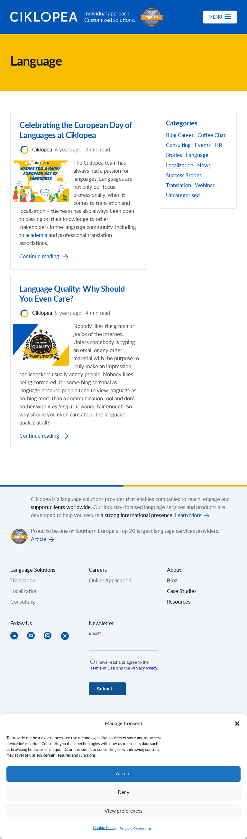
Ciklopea (44, 17)
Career (186, 135)
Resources (178, 616)
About (174, 584)
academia (111, 236)
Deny (123, 792)
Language (197, 155)
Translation (178, 185)
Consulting (178, 145)
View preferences (123, 811)
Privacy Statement (135, 829)
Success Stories (184, 175)
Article (38, 553)
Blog (171, 135)
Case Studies (182, 605)
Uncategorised (183, 195)
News (204, 165)
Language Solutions (32, 584)
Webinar (205, 185)
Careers (98, 584)
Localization (179, 165)
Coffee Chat (211, 135)
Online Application (110, 594)
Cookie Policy (104, 828)
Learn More (188, 529)
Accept (123, 773)
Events (203, 145)
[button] (237, 723)
